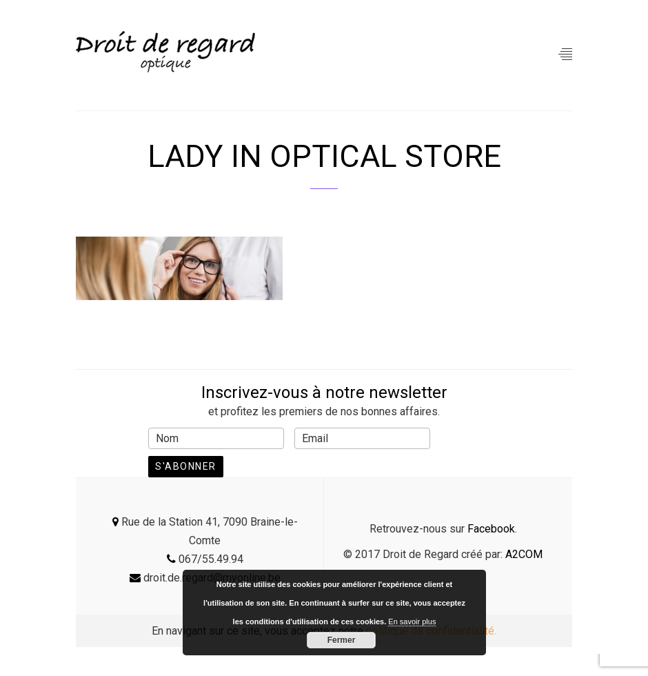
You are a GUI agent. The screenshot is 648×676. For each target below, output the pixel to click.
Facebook (491, 528)
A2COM (524, 554)
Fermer (341, 640)
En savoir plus (412, 621)
